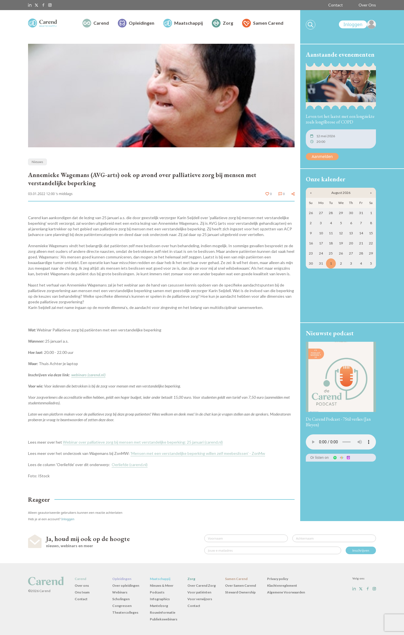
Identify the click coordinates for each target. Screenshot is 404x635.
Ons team (82, 592)
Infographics (160, 599)
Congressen (122, 606)
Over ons (82, 585)
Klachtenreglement (282, 585)
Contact (335, 5)
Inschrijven (360, 550)
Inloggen (67, 519)
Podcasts (157, 592)
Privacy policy (277, 579)
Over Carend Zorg (201, 585)
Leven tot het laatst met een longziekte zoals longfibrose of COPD (340, 119)
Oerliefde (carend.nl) (130, 464)
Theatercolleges (125, 612)
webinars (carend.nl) (88, 374)
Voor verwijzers (199, 599)
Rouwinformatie (162, 612)
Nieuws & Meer (161, 585)
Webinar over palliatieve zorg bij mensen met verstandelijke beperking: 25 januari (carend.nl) (143, 442)
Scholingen (121, 599)
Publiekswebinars (163, 619)
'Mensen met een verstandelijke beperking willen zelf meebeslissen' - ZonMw (197, 453)
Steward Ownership (240, 592)
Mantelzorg (159, 606)
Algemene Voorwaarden (286, 592)
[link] (357, 24)
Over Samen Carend (240, 585)
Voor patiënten (199, 592)
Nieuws (37, 162)
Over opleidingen (125, 585)
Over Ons (367, 5)
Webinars (119, 592)
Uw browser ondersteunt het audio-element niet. (341, 442)
